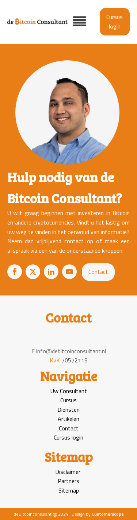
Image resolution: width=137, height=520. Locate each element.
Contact (98, 271)
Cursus (68, 400)
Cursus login (114, 21)
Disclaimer (67, 471)
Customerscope (108, 513)
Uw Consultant (68, 391)
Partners (68, 480)
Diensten (68, 409)
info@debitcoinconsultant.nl (71, 351)
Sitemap (68, 490)
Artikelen (68, 418)
